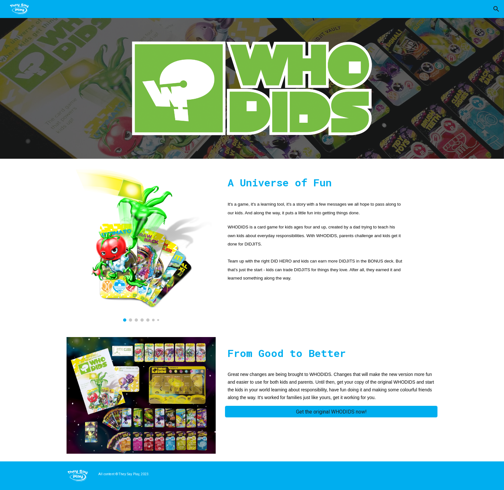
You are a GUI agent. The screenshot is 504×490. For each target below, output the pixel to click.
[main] (315, 181)
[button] (496, 9)
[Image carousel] (141, 244)
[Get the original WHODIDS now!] (331, 412)
